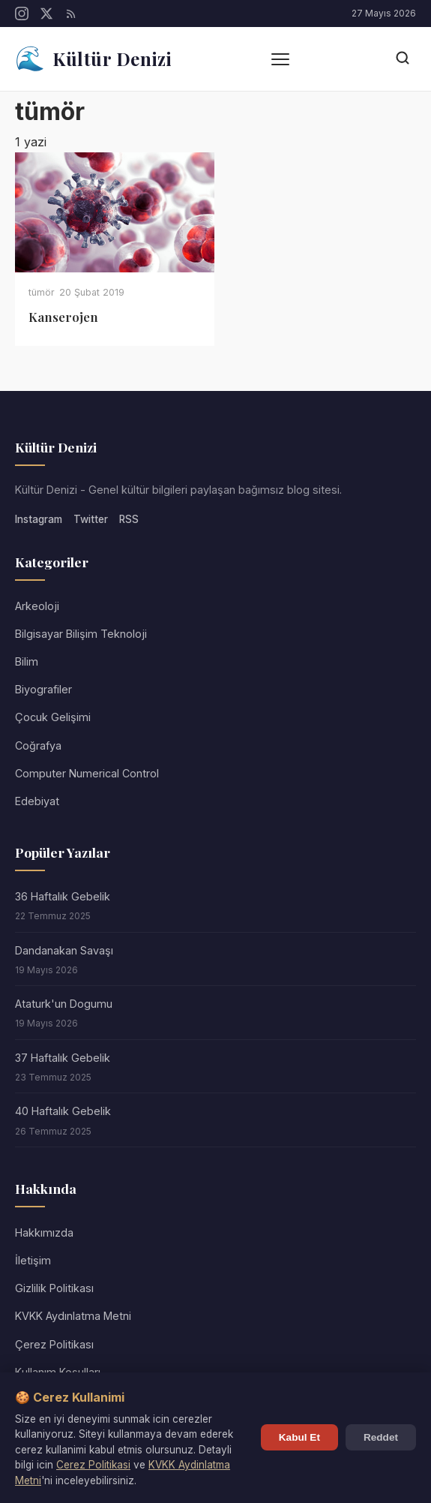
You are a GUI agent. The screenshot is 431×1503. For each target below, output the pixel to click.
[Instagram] (21, 13)
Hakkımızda (44, 1232)
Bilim (26, 661)
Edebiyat (37, 801)
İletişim (33, 1260)
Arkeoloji (37, 606)
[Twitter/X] (46, 13)
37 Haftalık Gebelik (62, 1057)
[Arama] (402, 59)
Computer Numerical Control (87, 773)
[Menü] (280, 59)
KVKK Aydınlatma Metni (73, 1315)
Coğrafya (38, 745)
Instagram (38, 519)
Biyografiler (43, 689)
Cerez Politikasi (93, 1465)
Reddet (381, 1437)
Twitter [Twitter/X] (90, 519)
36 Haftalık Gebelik (62, 896)
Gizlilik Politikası (54, 1288)
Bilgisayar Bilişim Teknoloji (81, 633)
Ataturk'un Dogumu (63, 1003)
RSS (129, 519)
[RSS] (71, 13)
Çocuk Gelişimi (53, 717)
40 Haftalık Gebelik (63, 1111)
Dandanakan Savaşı (64, 950)
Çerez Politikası (54, 1344)
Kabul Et (299, 1437)
